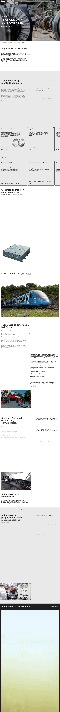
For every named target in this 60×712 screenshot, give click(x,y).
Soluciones (10, 42)
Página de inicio (4, 42)
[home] (3, 1)
